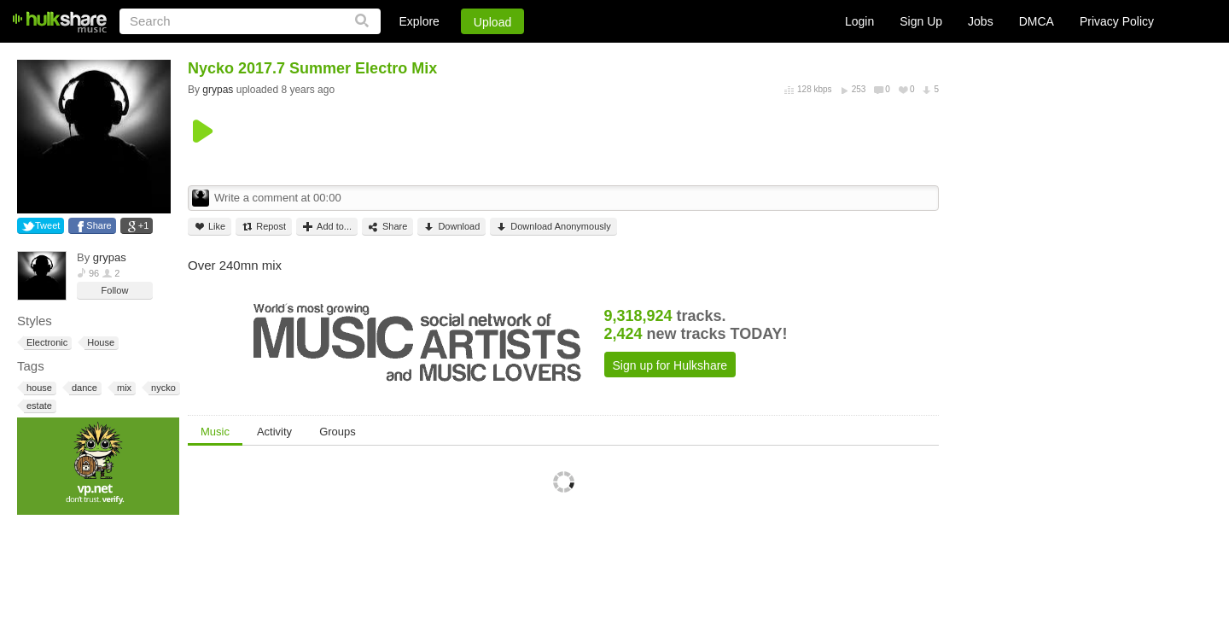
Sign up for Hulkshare (670, 365)
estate (38, 406)
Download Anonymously (553, 226)
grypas (109, 257)
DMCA (1036, 21)
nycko (162, 388)
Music (215, 431)
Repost (264, 226)
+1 (143, 225)
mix (122, 388)
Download (451, 226)
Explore (419, 21)
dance (83, 388)
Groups (337, 431)
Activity (274, 431)
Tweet (47, 225)
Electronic (45, 342)
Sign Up (921, 21)
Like (209, 226)
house (38, 388)
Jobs (980, 21)
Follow (115, 290)
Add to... (327, 226)
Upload (492, 22)
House (99, 342)
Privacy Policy (1117, 21)
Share (98, 225)
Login (859, 21)
